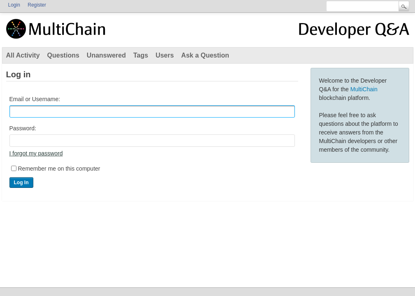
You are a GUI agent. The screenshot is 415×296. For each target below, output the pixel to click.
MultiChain (364, 89)
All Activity (23, 55)
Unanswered (106, 55)
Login (14, 5)
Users (164, 55)
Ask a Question (205, 55)
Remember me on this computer (59, 168)
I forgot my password (36, 153)
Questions (63, 55)
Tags (140, 55)
